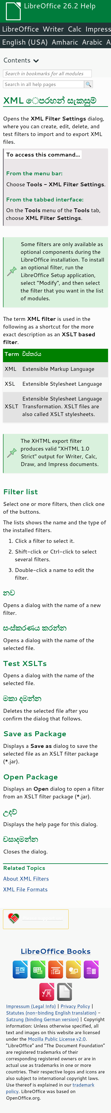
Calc (74, 29)
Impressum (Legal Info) (31, 1006)
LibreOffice (20, 29)
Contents (16, 60)
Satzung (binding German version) (42, 1019)
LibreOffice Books (55, 951)
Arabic (92, 42)
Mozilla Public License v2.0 (57, 1039)
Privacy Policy (75, 1006)
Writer (53, 29)
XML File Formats (25, 889)
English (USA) (25, 42)
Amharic (65, 42)
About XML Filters (26, 878)
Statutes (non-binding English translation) (51, 1012)
